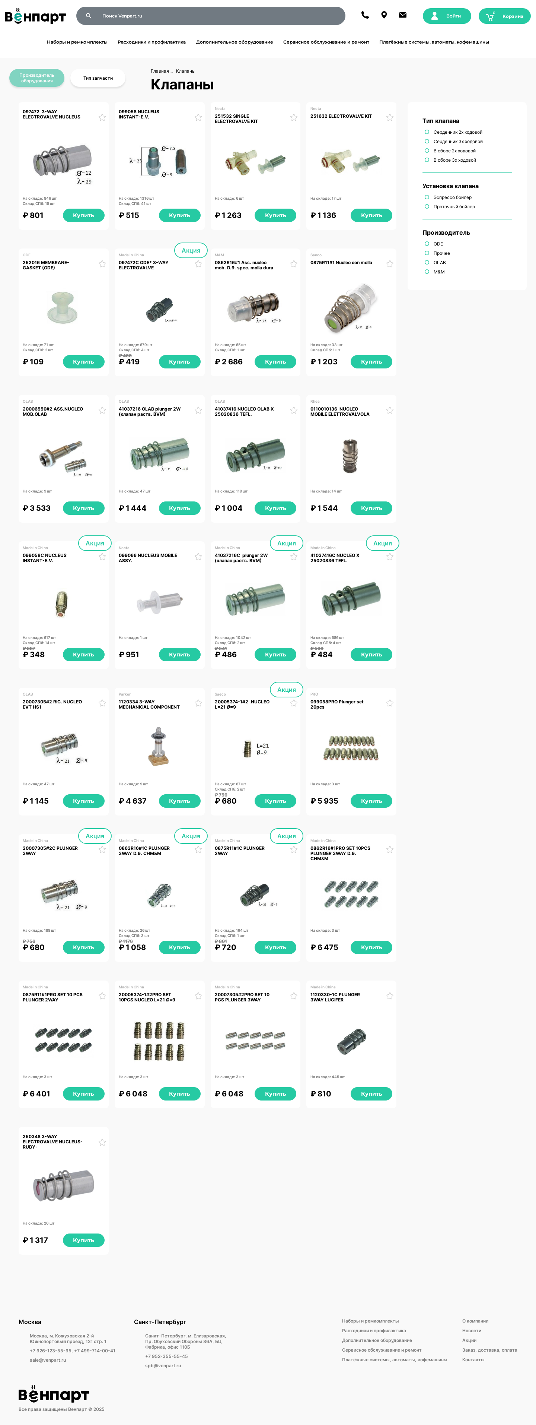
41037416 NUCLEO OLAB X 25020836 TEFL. (245, 411)
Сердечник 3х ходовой (458, 141)
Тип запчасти (98, 78)
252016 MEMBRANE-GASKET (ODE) (46, 265)
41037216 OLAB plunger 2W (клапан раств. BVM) (150, 411)
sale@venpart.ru (48, 1360)
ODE (438, 244)
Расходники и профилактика (152, 42)
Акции (469, 1340)
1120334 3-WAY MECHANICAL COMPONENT (150, 704)
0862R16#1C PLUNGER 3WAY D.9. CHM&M (145, 851)
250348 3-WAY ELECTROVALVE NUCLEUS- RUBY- (53, 1142)
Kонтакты (473, 1359)
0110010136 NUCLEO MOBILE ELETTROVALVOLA (340, 411)
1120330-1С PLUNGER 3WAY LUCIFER (335, 997)
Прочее (442, 253)
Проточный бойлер (454, 206)
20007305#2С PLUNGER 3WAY (51, 851)
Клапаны (185, 71)
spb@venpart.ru (163, 1365)
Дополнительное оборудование (234, 42)
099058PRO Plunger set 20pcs (337, 704)
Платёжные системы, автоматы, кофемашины (434, 42)
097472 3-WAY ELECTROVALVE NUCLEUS (53, 114)
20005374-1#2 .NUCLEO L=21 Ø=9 (243, 704)
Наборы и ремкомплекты (77, 42)
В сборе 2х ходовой (455, 150)
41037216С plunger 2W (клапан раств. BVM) (242, 558)
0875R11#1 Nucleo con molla (341, 262)
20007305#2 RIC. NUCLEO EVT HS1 (53, 704)
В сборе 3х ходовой (455, 160)
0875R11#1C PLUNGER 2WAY (240, 851)
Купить (83, 215)
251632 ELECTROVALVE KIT (341, 116)
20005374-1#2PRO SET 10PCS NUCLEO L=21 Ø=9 (147, 997)
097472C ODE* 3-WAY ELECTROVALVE (144, 265)
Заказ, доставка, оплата (489, 1350)
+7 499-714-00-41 (94, 1350)
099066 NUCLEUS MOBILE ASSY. (148, 558)
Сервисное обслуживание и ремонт (326, 42)
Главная (160, 71)
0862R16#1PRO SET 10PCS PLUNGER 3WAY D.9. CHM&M (340, 854)
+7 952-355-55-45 (166, 1356)
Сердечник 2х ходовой (458, 132)
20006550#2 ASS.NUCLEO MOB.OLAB (53, 411)
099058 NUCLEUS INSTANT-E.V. (139, 114)
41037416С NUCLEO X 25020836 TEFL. (335, 558)
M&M (439, 272)
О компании (475, 1321)
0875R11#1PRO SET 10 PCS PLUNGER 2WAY (53, 997)
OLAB (440, 262)
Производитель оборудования (36, 77)
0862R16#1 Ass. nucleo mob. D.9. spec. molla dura (244, 265)
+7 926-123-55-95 (50, 1350)
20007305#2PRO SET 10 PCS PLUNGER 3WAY (243, 997)
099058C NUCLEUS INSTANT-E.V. (45, 558)
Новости (471, 1330)
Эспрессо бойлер (453, 197)
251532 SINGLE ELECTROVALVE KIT (236, 119)
